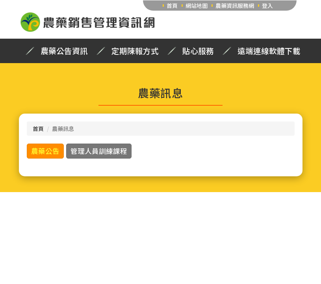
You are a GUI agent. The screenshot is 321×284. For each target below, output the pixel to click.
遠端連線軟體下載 (269, 51)
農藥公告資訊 (64, 51)
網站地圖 (197, 5)
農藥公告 (45, 151)
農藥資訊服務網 (234, 5)
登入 (267, 5)
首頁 (172, 5)
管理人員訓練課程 (99, 151)
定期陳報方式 (135, 51)
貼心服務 (198, 51)
